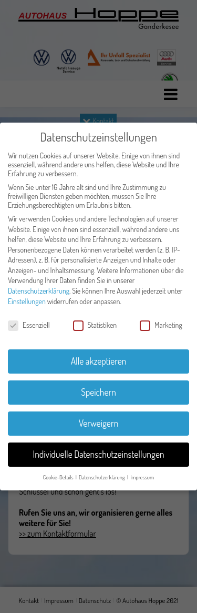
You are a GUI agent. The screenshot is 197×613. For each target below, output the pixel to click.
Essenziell (29, 324)
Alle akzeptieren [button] (99, 361)
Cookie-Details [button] (59, 477)
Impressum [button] (142, 477)
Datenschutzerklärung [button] (102, 477)
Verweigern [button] (99, 423)
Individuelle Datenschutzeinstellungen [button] (98, 454)
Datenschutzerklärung (38, 290)
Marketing (161, 324)
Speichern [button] (98, 392)
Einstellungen (27, 301)
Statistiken (95, 324)
